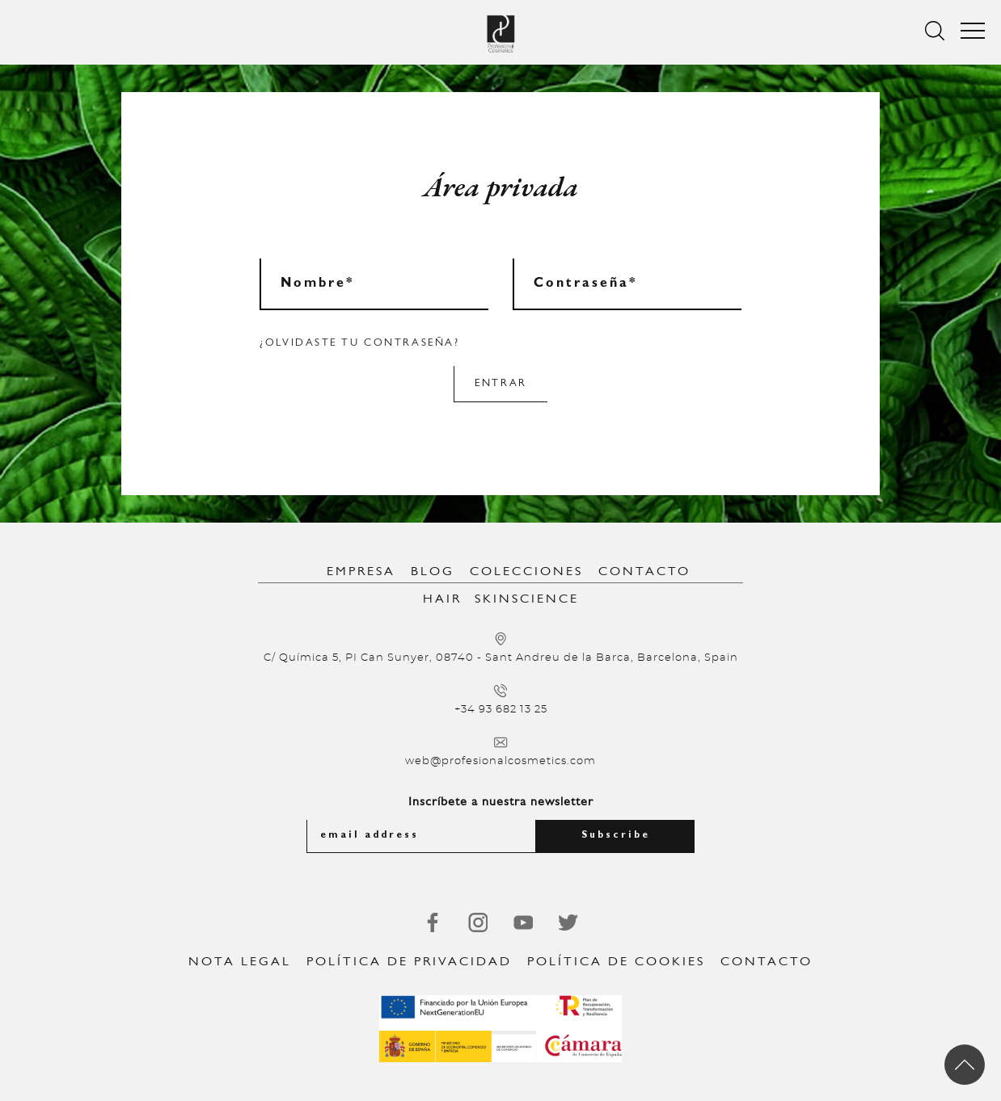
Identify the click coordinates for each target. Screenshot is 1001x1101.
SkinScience (527, 599)
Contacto (644, 571)
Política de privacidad (409, 962)
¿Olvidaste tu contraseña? (359, 343)
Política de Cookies (616, 962)
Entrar (500, 383)
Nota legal (239, 962)
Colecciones (526, 571)
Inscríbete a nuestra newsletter (500, 802)
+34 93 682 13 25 (500, 709)
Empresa (361, 571)
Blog (432, 571)
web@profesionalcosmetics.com (500, 761)
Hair (442, 599)
